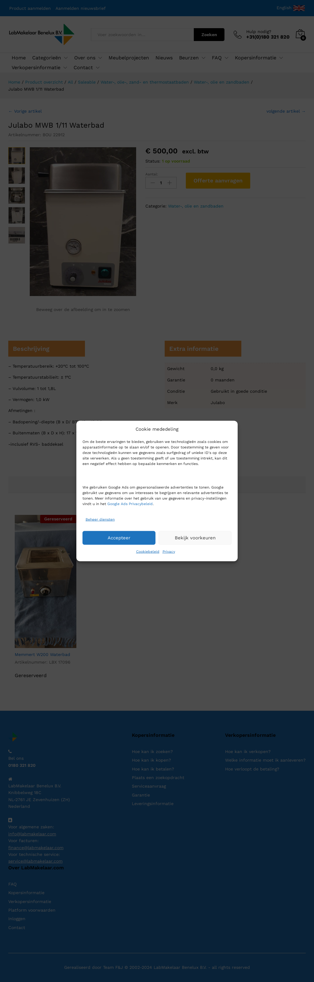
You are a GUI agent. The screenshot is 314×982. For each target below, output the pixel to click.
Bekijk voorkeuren (195, 538)
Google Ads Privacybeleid (130, 503)
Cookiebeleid (147, 551)
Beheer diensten (100, 519)
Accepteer (119, 538)
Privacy (169, 551)
